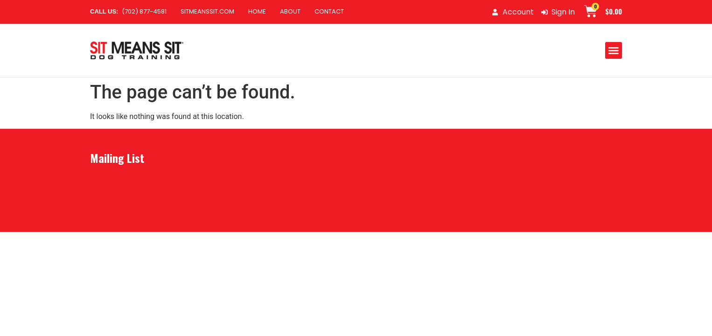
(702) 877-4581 (128, 11)
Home (257, 11)
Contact (329, 11)
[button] (613, 50)
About (290, 11)
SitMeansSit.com (207, 11)
